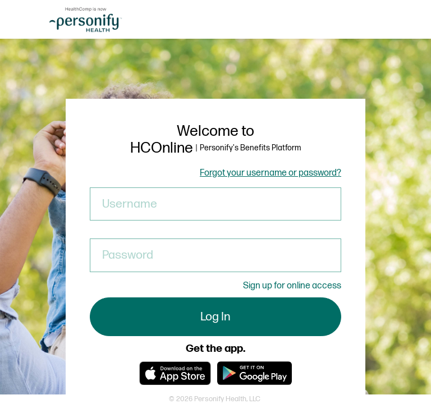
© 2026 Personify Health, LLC (214, 398)
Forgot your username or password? (270, 173)
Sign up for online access (292, 286)
